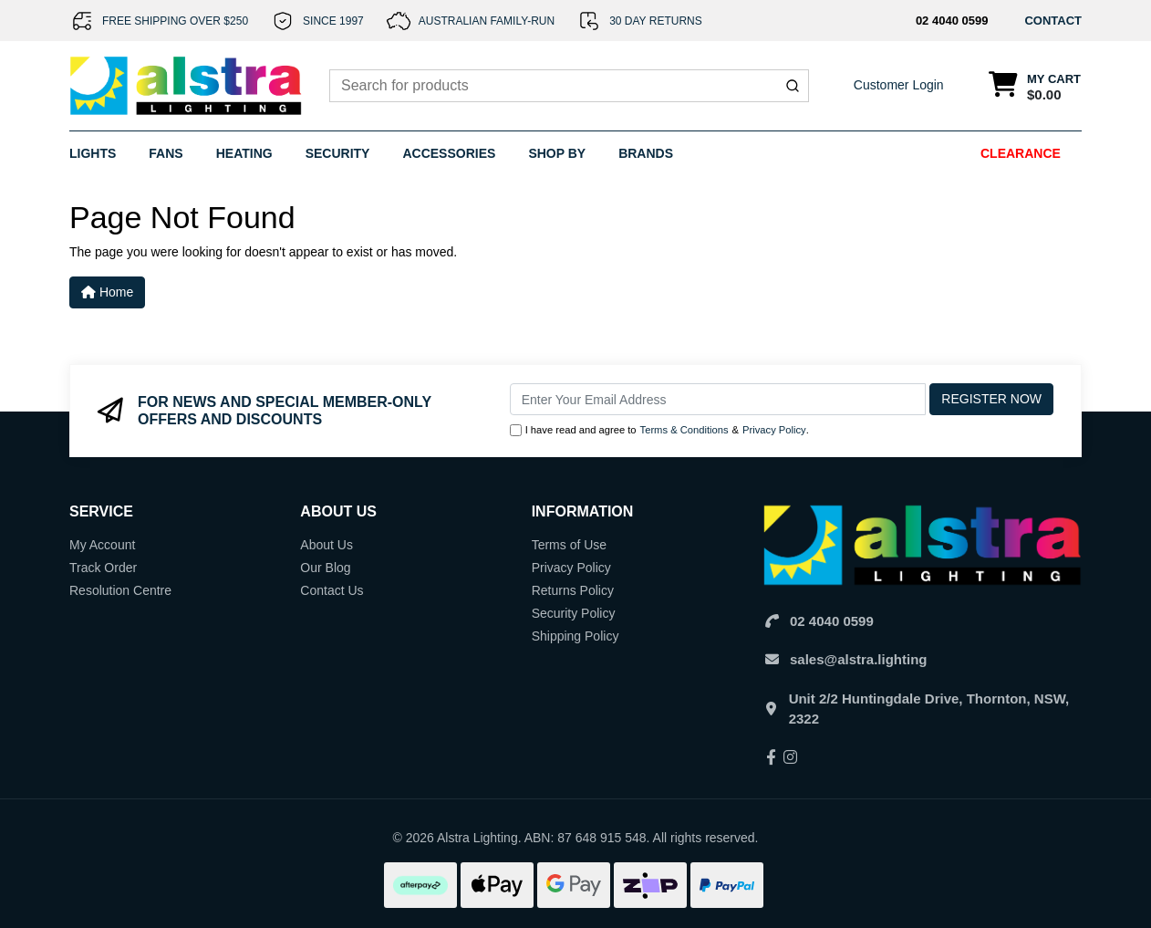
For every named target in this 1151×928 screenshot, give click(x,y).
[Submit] (792, 85)
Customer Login (899, 85)
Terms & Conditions (684, 429)
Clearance (1020, 153)
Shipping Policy (575, 636)
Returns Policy (573, 590)
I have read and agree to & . (659, 430)
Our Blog (325, 567)
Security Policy (574, 613)
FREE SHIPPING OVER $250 (175, 21)
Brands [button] (645, 153)
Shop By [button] (557, 153)
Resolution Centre (120, 590)
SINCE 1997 (333, 21)
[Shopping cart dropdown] (1035, 86)
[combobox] (569, 85)
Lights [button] (92, 153)
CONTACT (1053, 20)
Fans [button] (165, 153)
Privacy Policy (774, 429)
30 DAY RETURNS (655, 21)
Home (107, 292)
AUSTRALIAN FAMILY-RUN (487, 21)
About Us (326, 544)
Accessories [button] (448, 153)
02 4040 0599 (952, 20)
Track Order (103, 567)
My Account (102, 544)
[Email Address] (718, 399)
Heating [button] (244, 153)
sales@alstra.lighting (859, 659)
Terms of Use (569, 544)
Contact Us (331, 590)
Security (338, 153)
